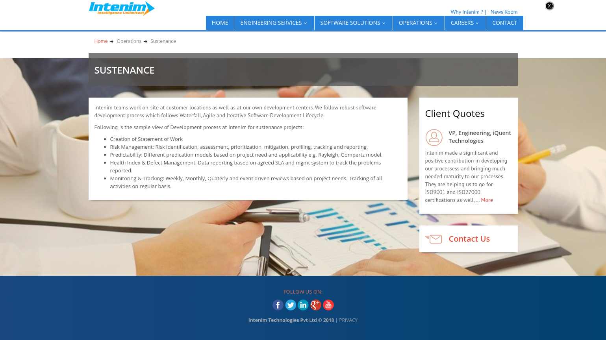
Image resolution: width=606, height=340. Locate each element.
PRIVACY (348, 320)
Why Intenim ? (466, 12)
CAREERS (465, 22)
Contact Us (469, 238)
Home (220, 22)
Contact (504, 22)
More (487, 199)
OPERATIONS (419, 22)
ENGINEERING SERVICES (274, 22)
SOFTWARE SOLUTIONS (354, 22)
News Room (504, 12)
